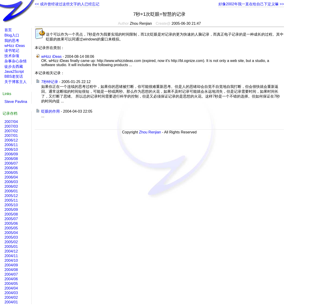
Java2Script (14, 72)
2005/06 (11, 223)
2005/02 (11, 242)
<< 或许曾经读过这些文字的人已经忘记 (67, 4)
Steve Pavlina (15, 102)
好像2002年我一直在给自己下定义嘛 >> (251, 4)
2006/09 (11, 154)
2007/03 (11, 126)
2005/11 (11, 200)
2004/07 (11, 274)
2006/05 (11, 173)
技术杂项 (11, 56)
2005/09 (11, 210)
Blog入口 (11, 35)
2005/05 (11, 228)
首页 (8, 30)
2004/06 (11, 279)
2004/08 (11, 270)
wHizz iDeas (51, 57)
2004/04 (11, 288)
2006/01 (11, 191)
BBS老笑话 (13, 76)
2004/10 (11, 260)
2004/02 (11, 297)
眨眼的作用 (50, 111)
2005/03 (11, 237)
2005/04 (11, 233)
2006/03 (11, 182)
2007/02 (11, 131)
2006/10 (11, 149)
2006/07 (11, 163)
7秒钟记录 (49, 82)
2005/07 (11, 219)
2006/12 (11, 140)
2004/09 (11, 265)
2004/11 (11, 256)
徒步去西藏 (13, 66)
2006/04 (11, 177)
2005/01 (11, 247)
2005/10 (11, 205)
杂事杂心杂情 (15, 61)
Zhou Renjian (150, 132)
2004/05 (11, 284)
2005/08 (11, 214)
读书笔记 (11, 50)
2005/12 (11, 196)
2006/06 (11, 168)
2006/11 (11, 145)
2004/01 (11, 302)
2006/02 (11, 186)
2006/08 (11, 159)
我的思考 (11, 41)
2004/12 (11, 251)
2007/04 (11, 122)
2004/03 (11, 293)
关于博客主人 (15, 82)
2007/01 (11, 136)
